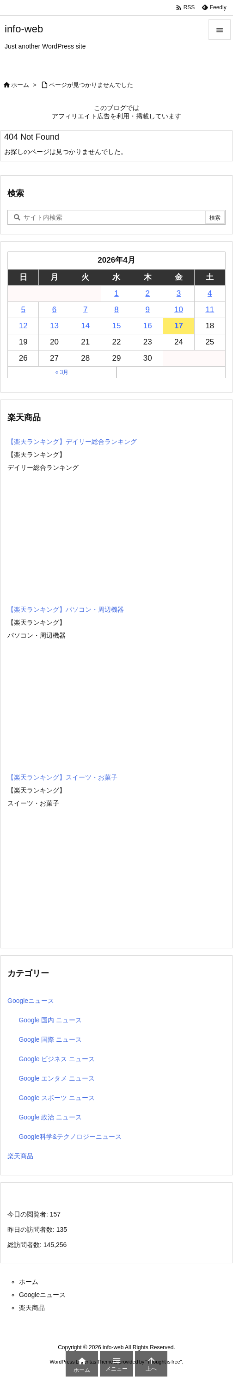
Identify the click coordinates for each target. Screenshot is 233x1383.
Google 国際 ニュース (50, 1039)
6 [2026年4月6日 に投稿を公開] (54, 309)
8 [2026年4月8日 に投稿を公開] (116, 309)
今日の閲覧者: (28, 1214)
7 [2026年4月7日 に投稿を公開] (85, 309)
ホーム (20, 84)
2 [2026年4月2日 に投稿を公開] (148, 293)
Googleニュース (30, 1000)
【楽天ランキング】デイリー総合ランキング (72, 441)
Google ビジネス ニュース (56, 1059)
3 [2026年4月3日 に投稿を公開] (179, 293)
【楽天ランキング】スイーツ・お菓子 (62, 777)
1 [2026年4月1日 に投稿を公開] (116, 293)
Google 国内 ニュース (50, 1020)
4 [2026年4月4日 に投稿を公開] (210, 293)
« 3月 (62, 372)
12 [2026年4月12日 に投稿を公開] (23, 325)
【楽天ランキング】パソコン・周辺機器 (65, 609)
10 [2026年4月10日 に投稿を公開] (178, 309)
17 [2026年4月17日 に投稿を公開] (178, 325)
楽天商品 (20, 1156)
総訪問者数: (25, 1244)
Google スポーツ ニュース (56, 1097)
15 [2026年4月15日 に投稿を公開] (116, 325)
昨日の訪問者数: (31, 1229)
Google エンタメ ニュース (56, 1078)
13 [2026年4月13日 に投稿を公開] (54, 325)
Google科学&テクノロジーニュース (69, 1136)
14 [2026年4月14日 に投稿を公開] (85, 325)
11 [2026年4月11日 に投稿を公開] (209, 309)
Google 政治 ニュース (50, 1117)
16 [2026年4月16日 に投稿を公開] (147, 325)
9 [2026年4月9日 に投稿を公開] (148, 309)
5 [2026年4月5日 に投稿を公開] (23, 309)
